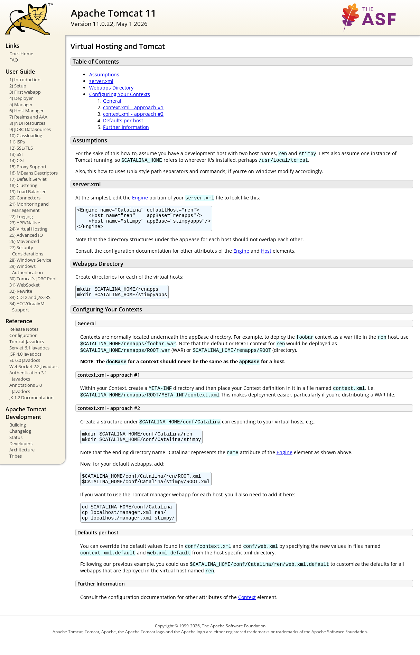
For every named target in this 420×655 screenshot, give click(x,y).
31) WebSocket (24, 285)
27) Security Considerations (26, 250)
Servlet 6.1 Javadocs (29, 348)
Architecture (22, 450)
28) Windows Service (30, 260)
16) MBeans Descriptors (33, 173)
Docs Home (21, 53)
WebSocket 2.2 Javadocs (33, 366)
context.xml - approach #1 (133, 107)
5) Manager (20, 104)
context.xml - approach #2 (133, 114)
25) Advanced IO (26, 235)
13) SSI (16, 154)
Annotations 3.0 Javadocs (25, 388)
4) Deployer (21, 98)
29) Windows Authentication (26, 269)
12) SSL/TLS (21, 148)
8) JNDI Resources (27, 123)
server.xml (101, 81)
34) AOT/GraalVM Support (27, 306)
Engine (140, 197)
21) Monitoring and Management (29, 207)
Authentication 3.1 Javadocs (28, 375)
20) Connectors (24, 198)
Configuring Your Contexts (119, 94)
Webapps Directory (111, 87)
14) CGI (16, 160)
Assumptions (104, 74)
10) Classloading (25, 135)
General (112, 100)
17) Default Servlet (28, 179)
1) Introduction (24, 79)
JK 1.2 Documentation (31, 397)
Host (266, 255)
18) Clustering (23, 185)
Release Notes (23, 329)
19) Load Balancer (27, 191)
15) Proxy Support (28, 166)
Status (15, 437)
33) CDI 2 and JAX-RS (29, 297)
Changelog (20, 431)
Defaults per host (123, 120)
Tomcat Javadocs (26, 341)
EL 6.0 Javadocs (24, 360)
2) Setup (17, 86)
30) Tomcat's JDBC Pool (32, 278)
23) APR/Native (24, 222)
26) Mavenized (24, 241)
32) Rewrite (20, 291)
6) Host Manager (26, 110)
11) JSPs (17, 142)
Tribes (15, 456)
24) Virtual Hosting (28, 229)
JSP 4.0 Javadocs (25, 354)
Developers (20, 443)
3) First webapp (25, 92)
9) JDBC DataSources (30, 129)
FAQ (13, 60)
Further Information (126, 127)
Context (247, 610)
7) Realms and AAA (28, 117)
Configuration (23, 335)
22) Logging (21, 216)
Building (17, 425)
